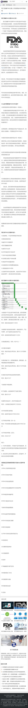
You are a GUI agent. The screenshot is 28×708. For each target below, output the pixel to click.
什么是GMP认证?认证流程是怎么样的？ (12, 676)
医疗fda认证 (9, 5)
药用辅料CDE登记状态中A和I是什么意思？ (13, 667)
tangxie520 (4, 13)
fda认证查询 (9, 696)
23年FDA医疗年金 (17, 696)
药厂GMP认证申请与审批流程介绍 (10, 683)
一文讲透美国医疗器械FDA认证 (10, 669)
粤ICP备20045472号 (20, 705)
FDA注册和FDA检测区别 (10, 695)
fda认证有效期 (20, 695)
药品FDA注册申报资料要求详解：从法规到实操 (14, 686)
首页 (4, 5)
